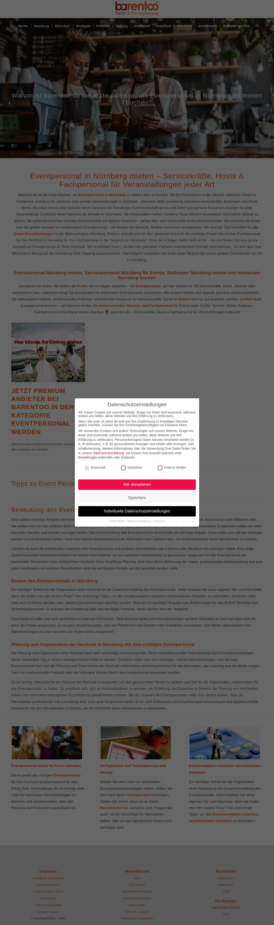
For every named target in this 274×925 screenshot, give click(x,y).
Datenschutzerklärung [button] (139, 521)
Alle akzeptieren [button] (137, 484)
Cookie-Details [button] (117, 521)
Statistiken (131, 467)
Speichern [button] (137, 497)
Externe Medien (172, 467)
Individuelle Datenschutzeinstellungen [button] (137, 511)
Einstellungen (87, 457)
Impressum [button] (159, 521)
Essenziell (95, 467)
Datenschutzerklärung (108, 453)
